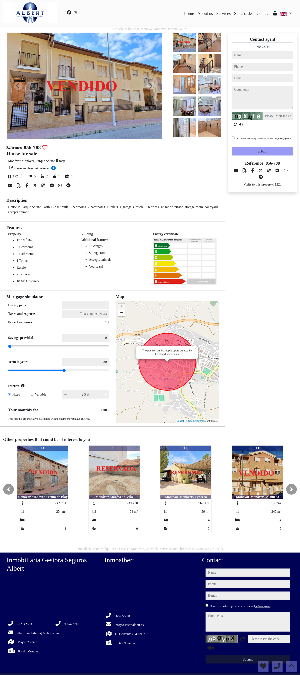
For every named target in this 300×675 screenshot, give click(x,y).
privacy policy (284, 138)
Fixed (16, 394)
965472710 (262, 47)
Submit (262, 151)
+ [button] (121, 307)
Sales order (243, 13)
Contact (263, 13)
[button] (8, 489)
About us (205, 13)
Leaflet (180, 421)
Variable (40, 394)
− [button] (121, 313)
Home (189, 13)
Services (223, 13)
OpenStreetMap (196, 421)
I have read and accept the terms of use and (263, 138)
